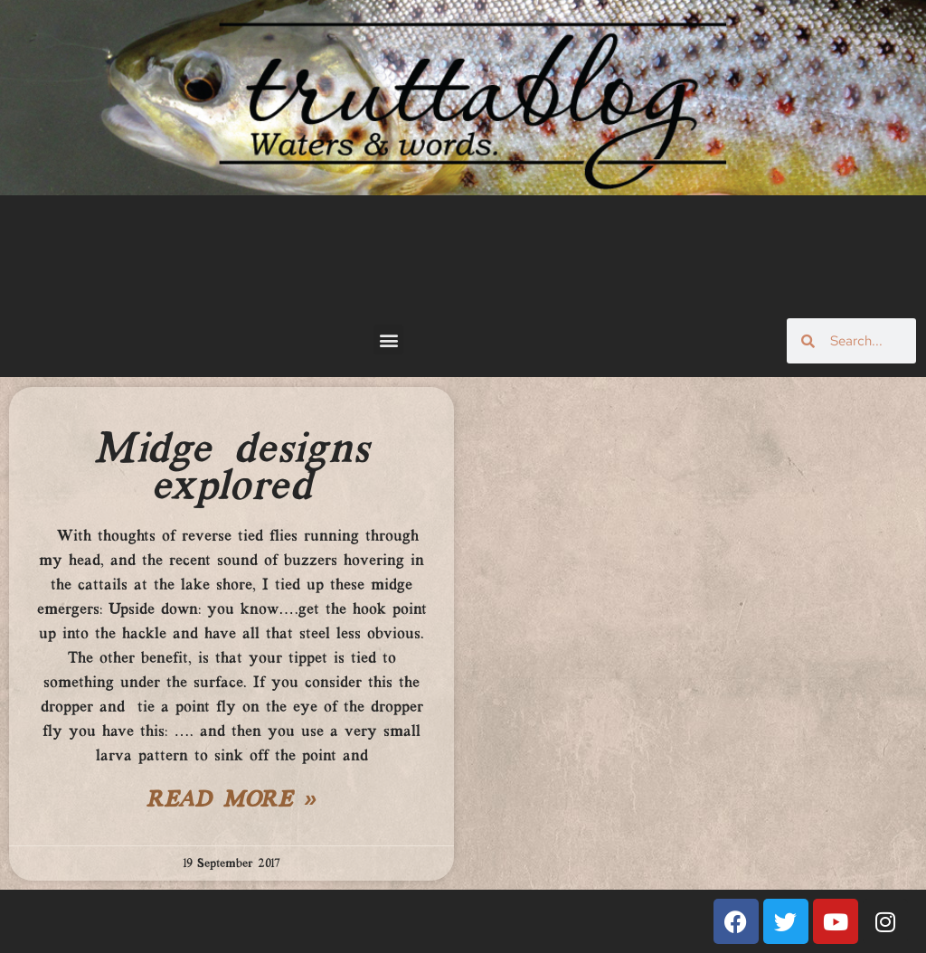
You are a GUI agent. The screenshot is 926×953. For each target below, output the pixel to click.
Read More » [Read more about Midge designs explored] (231, 801)
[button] (388, 339)
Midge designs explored (231, 469)
